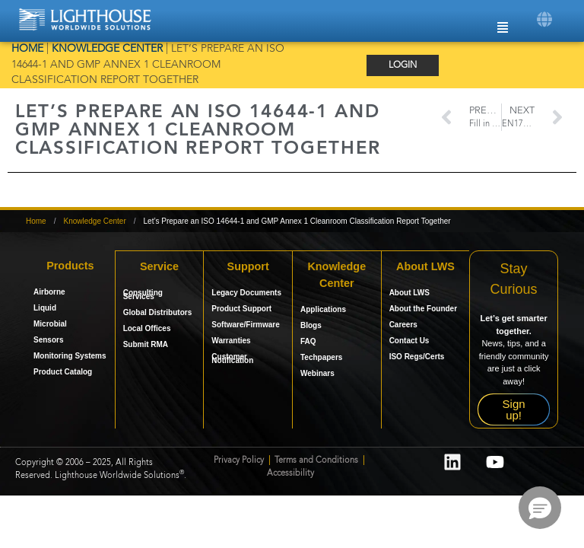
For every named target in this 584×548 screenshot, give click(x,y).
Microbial (50, 324)
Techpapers (321, 356)
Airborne (49, 292)
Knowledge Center (107, 49)
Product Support (241, 308)
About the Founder (423, 308)
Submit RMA (145, 343)
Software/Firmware (245, 324)
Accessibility (290, 474)
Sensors (48, 340)
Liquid (44, 308)
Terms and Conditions (317, 461)
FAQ (308, 340)
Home (27, 49)
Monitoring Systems (69, 356)
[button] (544, 19)
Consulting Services (143, 294)
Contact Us (409, 340)
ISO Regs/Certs (417, 356)
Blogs (311, 324)
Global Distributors (157, 311)
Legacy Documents (246, 292)
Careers (403, 324)
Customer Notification (232, 358)
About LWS (409, 292)
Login (403, 65)
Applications (323, 308)
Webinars (317, 372)
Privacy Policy (239, 461)
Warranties (230, 340)
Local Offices (147, 327)
